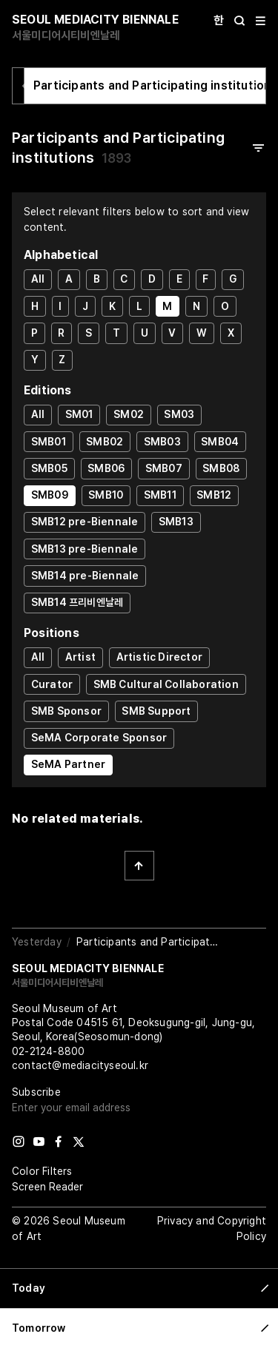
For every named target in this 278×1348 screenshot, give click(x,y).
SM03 (179, 414)
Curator (52, 684)
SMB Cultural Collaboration (166, 684)
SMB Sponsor (66, 711)
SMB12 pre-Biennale (85, 522)
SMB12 (213, 495)
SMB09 (49, 495)
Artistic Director (159, 657)
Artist (80, 657)
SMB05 (49, 468)
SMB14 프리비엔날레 (77, 602)
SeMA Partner (68, 764)
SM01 (79, 414)
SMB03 (162, 442)
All (38, 279)
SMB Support (156, 711)
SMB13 (176, 522)
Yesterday (37, 942)
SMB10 (105, 495)
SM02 (128, 414)
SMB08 (220, 468)
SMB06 (106, 468)
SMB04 (220, 442)
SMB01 (48, 442)
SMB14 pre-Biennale (85, 576)
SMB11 (160, 495)
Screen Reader (47, 1187)
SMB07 (163, 468)
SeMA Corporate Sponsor (99, 738)
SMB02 (104, 442)
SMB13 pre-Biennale (85, 549)
